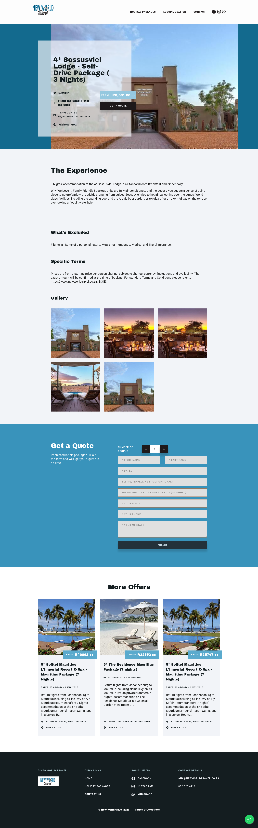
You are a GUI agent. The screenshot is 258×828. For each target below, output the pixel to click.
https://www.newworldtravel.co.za (74, 281)
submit (163, 545)
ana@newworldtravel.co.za (198, 778)
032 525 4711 (186, 786)
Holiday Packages (143, 12)
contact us (93, 794)
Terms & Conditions (147, 810)
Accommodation (174, 12)
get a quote (118, 105)
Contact (200, 12)
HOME (88, 778)
